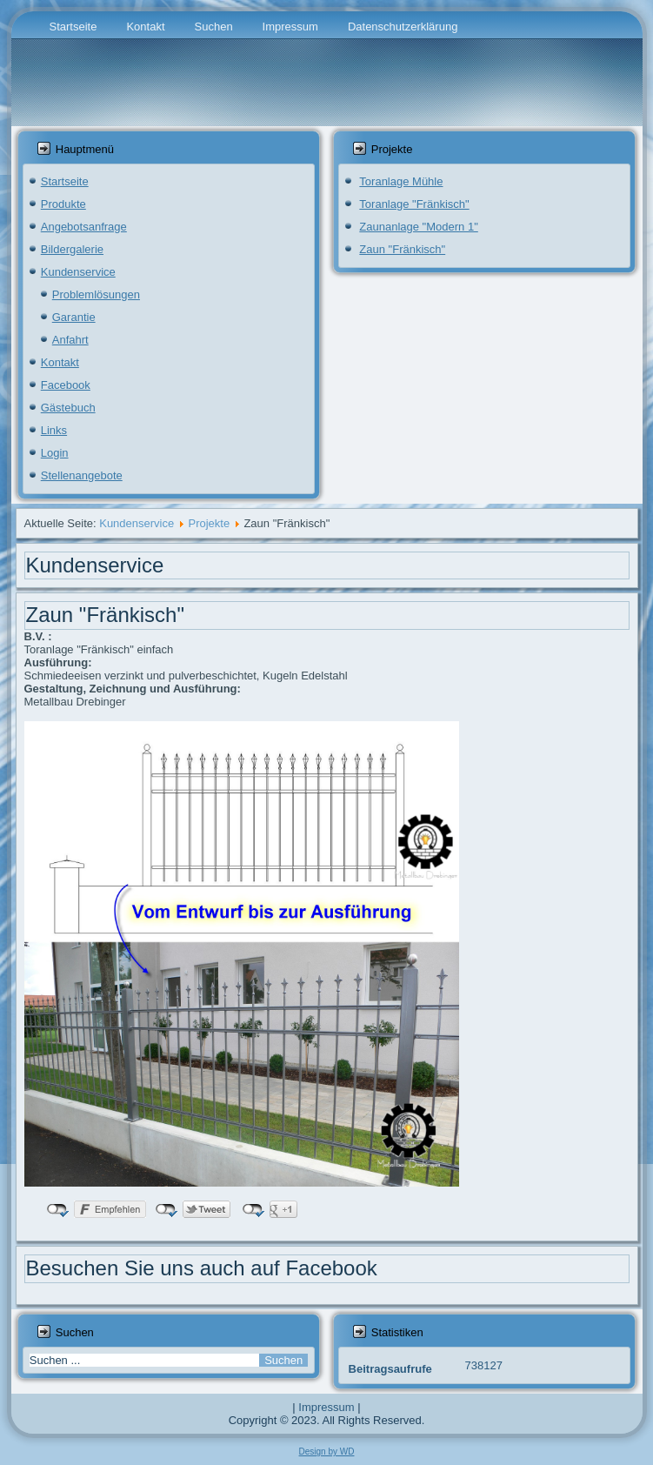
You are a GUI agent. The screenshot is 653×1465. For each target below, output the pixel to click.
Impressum (290, 26)
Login (55, 452)
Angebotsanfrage (84, 226)
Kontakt (145, 26)
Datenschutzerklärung (402, 26)
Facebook (65, 384)
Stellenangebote (82, 475)
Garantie (74, 317)
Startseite (73, 26)
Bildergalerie (72, 249)
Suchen (214, 26)
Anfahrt (70, 339)
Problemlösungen (96, 294)
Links (54, 430)
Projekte (209, 523)
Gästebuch (68, 407)
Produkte (63, 204)
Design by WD (327, 1451)
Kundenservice (78, 271)
